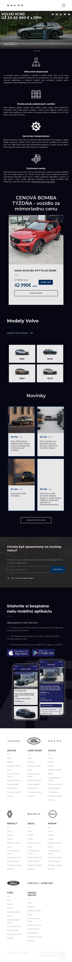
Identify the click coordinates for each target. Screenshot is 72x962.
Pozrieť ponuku (36, 293)
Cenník (51, 766)
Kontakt (10, 796)
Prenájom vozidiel (14, 792)
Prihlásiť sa (57, 569)
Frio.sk (27, 953)
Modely (10, 762)
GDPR (48, 953)
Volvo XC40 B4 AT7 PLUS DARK (35, 270)
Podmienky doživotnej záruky (43, 182)
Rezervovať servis (14, 780)
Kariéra (42, 953)
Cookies (54, 953)
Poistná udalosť (13, 784)
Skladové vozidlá (13, 766)
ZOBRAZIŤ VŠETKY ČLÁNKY (36, 520)
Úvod (9, 758)
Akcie (9, 770)
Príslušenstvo (12, 788)
